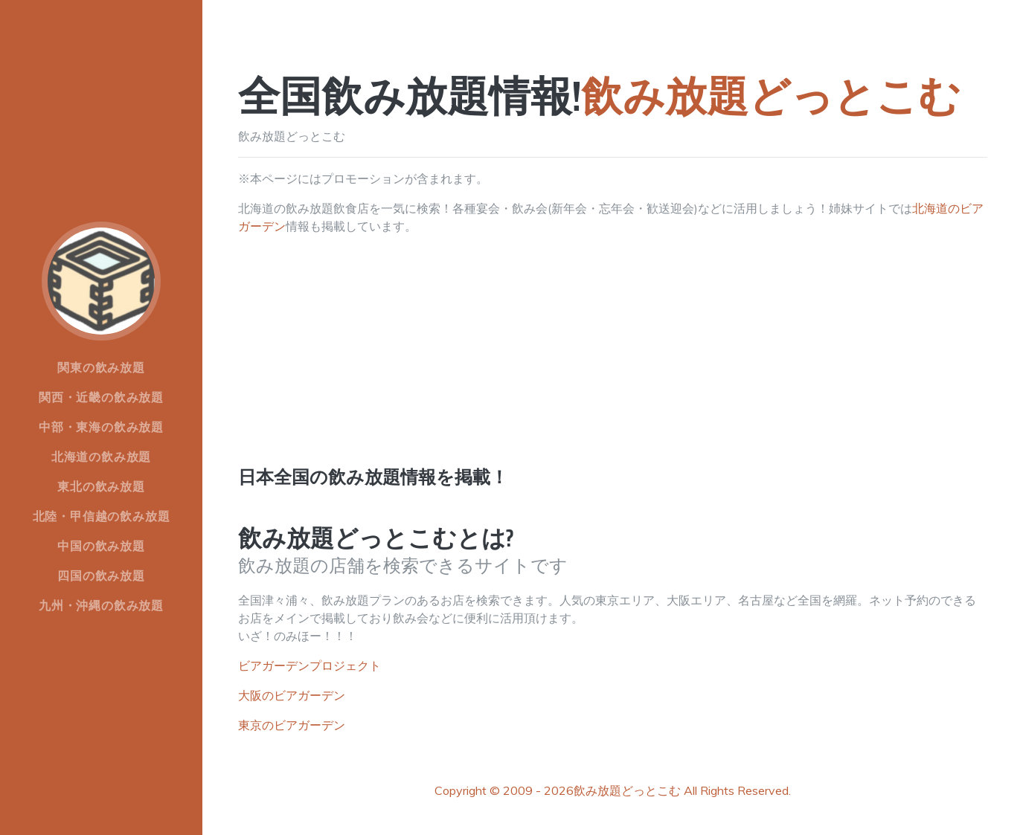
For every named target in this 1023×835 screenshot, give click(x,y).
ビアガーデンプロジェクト (309, 665)
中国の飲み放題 (101, 545)
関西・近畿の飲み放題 (101, 397)
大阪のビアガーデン (291, 695)
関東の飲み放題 (101, 367)
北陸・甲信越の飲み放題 (101, 516)
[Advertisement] (612, 363)
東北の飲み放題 (101, 486)
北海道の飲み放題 (101, 456)
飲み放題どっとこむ (627, 790)
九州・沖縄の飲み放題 (101, 605)
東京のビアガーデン (291, 725)
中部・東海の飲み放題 (101, 426)
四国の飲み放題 (101, 575)
